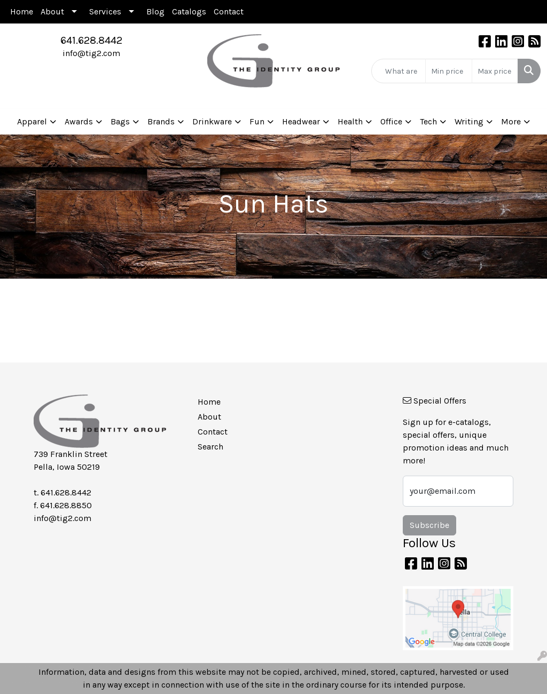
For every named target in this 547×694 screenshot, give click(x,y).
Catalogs (189, 11)
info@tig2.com (91, 53)
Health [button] (350, 121)
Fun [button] (256, 121)
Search (210, 446)
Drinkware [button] (212, 121)
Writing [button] (469, 121)
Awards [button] (79, 121)
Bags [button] (120, 121)
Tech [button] (428, 121)
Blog (155, 11)
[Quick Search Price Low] (448, 71)
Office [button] (391, 121)
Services (105, 11)
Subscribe (429, 525)
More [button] (511, 121)
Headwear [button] (301, 121)
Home (21, 11)
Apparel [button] (32, 121)
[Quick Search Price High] (495, 71)
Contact (229, 11)
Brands (161, 121)
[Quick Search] (398, 71)
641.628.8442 (91, 40)
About (52, 11)
